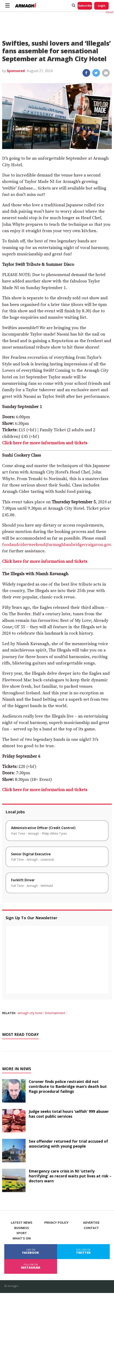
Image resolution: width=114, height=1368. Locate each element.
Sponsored (16, 70)
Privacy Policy (56, 1222)
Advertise (91, 1222)
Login (101, 5)
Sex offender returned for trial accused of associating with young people (68, 1144)
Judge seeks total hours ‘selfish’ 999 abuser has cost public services (69, 1114)
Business (21, 1227)
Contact (91, 1227)
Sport (21, 1233)
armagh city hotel (30, 1013)
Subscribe (85, 5)
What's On (22, 1238)
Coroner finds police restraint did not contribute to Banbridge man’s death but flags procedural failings (68, 1086)
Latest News (21, 1222)
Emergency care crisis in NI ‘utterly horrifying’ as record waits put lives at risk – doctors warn (70, 1175)
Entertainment (55, 1013)
